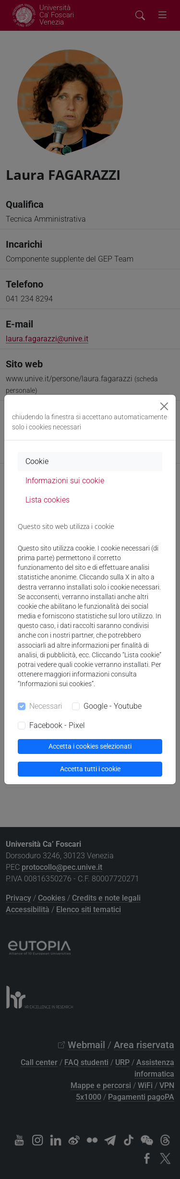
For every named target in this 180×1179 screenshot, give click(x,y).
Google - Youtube (113, 706)
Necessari (45, 706)
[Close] (164, 406)
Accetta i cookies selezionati (90, 746)
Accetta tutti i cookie (90, 769)
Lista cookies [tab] (47, 499)
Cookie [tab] (36, 461)
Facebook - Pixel (57, 725)
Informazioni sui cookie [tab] (64, 480)
